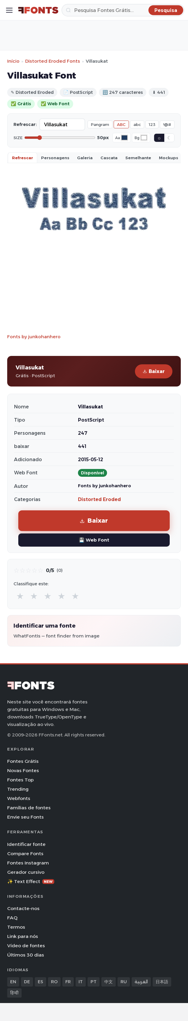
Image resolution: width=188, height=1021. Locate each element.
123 (152, 124)
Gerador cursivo (25, 872)
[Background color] (144, 137)
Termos (16, 927)
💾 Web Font (94, 540)
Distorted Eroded (99, 499)
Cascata (109, 157)
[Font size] (59, 137)
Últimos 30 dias (25, 955)
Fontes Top (20, 780)
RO (54, 981)
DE (27, 981)
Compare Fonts (25, 853)
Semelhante (138, 157)
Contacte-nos (23, 908)
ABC (121, 124)
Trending (17, 789)
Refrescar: (25, 124)
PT (94, 981)
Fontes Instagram (28, 863)
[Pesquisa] (122, 10)
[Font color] (124, 137)
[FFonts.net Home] (38, 10)
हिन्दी (14, 993)
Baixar (154, 371)
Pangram (100, 124)
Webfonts (18, 798)
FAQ (12, 918)
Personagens (55, 157)
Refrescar (22, 157)
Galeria (85, 157)
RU (124, 981)
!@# (167, 124)
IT (81, 981)
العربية (141, 981)
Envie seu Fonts (25, 817)
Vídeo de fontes (26, 945)
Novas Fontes (23, 770)
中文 (108, 981)
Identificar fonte (26, 844)
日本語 (162, 981)
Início (13, 61)
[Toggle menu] (9, 10)
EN (13, 981)
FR (68, 981)
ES (40, 981)
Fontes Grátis (23, 761)
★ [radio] (20, 596)
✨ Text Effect (30, 881)
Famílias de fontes (29, 808)
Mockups (168, 157)
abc (137, 124)
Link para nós (22, 936)
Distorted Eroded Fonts (52, 61)
